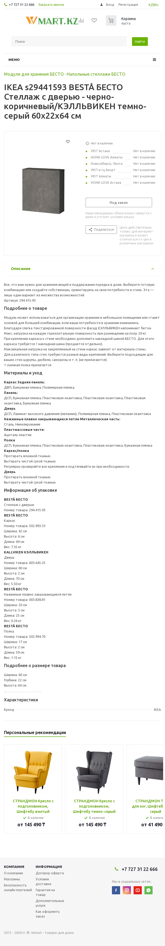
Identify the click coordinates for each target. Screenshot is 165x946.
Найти (140, 41)
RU (156, 5)
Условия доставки (43, 881)
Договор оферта (50, 873)
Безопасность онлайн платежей (18, 887)
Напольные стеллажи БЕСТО (96, 74)
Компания (14, 866)
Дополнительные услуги (50, 903)
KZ (151, 5)
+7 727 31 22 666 (21, 4)
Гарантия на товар (45, 892)
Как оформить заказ (48, 914)
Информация (49, 866)
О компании (13, 873)
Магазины (12, 879)
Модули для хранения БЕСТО (34, 74)
